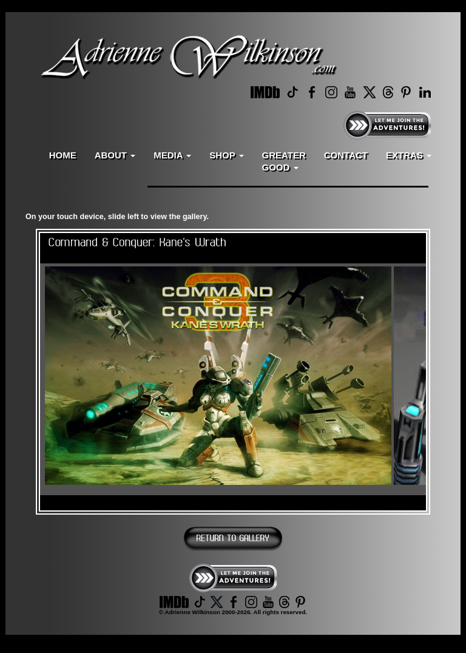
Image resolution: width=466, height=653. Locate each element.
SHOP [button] (226, 155)
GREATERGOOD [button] (284, 161)
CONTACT (346, 155)
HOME (62, 155)
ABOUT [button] (115, 155)
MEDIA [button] (172, 155)
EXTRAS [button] (408, 155)
